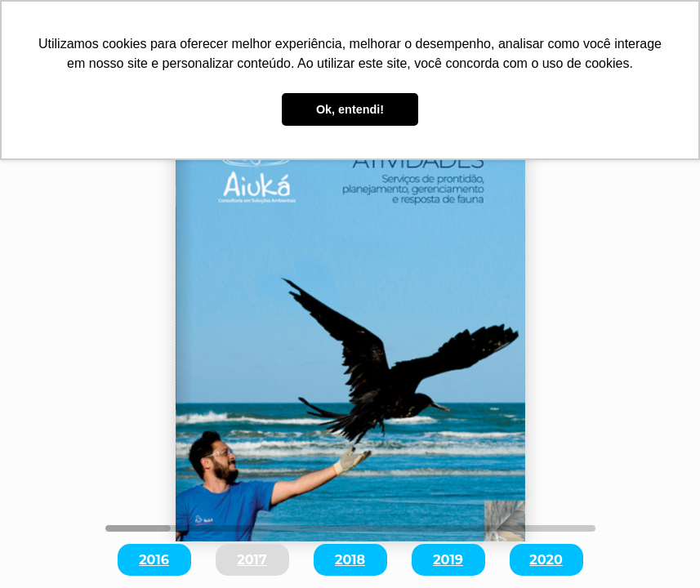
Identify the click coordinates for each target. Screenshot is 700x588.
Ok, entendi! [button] (350, 109)
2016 (154, 560)
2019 (448, 560)
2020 (546, 560)
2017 (251, 560)
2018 (350, 560)
